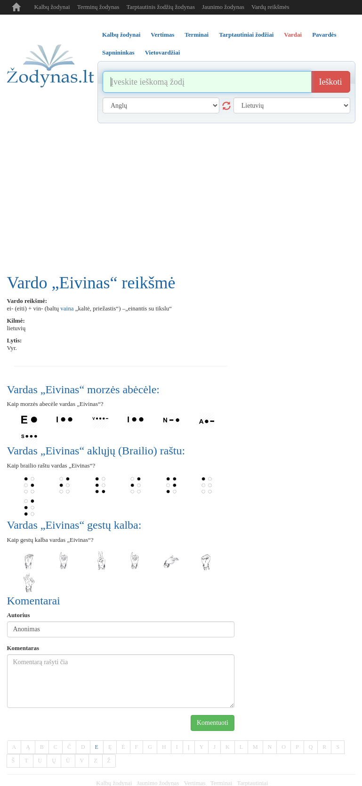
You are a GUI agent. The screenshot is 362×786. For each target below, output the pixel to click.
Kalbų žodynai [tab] (121, 34)
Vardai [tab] (293, 34)
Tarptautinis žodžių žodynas (160, 6)
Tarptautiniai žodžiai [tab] (246, 34)
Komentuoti (212, 722)
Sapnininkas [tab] (118, 52)
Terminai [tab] (197, 34)
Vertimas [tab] (162, 34)
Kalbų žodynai (52, 6)
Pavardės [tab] (324, 34)
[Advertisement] (181, 194)
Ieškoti (330, 82)
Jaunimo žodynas (223, 6)
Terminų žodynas (98, 6)
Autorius (18, 615)
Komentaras (23, 647)
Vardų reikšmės (270, 6)
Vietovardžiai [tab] (162, 52)
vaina (66, 308)
